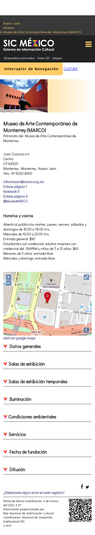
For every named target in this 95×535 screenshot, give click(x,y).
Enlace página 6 (15, 196)
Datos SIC (43, 58)
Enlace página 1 (15, 186)
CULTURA (71, 68)
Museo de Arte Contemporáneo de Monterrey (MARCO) (42, 32)
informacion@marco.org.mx (23, 181)
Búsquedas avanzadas (19, 58)
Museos (8, 27)
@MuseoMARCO (15, 201)
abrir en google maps (19, 338)
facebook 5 (11, 191)
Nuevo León (11, 23)
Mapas (57, 58)
